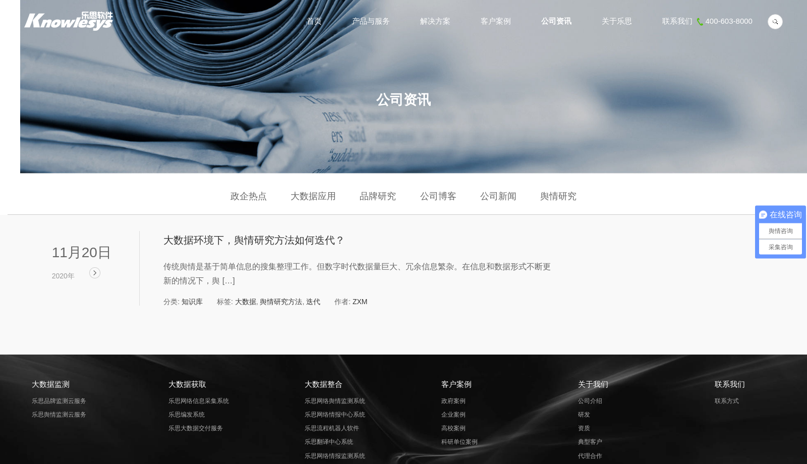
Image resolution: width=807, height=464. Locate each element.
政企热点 (248, 196)
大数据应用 (313, 196)
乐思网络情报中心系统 (335, 414)
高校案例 (453, 428)
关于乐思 (617, 21)
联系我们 (707, 21)
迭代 (313, 301)
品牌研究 (378, 196)
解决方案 (435, 21)
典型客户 (590, 441)
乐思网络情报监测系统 (335, 455)
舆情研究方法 (281, 301)
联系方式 (727, 400)
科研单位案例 (459, 441)
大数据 (245, 301)
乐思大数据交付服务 (195, 428)
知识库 (192, 301)
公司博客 (438, 196)
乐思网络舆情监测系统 (335, 400)
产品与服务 (371, 21)
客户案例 (496, 21)
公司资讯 (556, 21)
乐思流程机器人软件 (332, 428)
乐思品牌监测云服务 (59, 400)
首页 (314, 21)
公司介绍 (590, 400)
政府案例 (453, 400)
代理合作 (590, 455)
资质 (584, 428)
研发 (584, 414)
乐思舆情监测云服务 (59, 414)
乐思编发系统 (186, 414)
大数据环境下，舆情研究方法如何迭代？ (254, 239)
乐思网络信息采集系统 (198, 400)
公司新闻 (498, 196)
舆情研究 (558, 196)
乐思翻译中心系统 (329, 441)
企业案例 (453, 414)
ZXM (360, 301)
